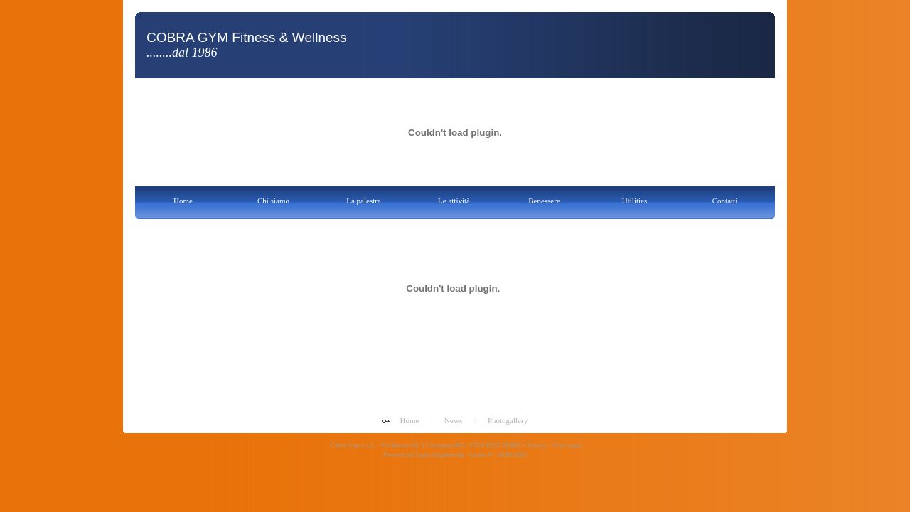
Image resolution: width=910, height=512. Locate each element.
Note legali (568, 445)
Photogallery (508, 420)
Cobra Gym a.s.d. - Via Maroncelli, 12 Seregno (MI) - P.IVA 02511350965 (424, 445)
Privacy (537, 445)
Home (409, 420)
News (453, 420)
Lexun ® (480, 454)
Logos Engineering (439, 454)
